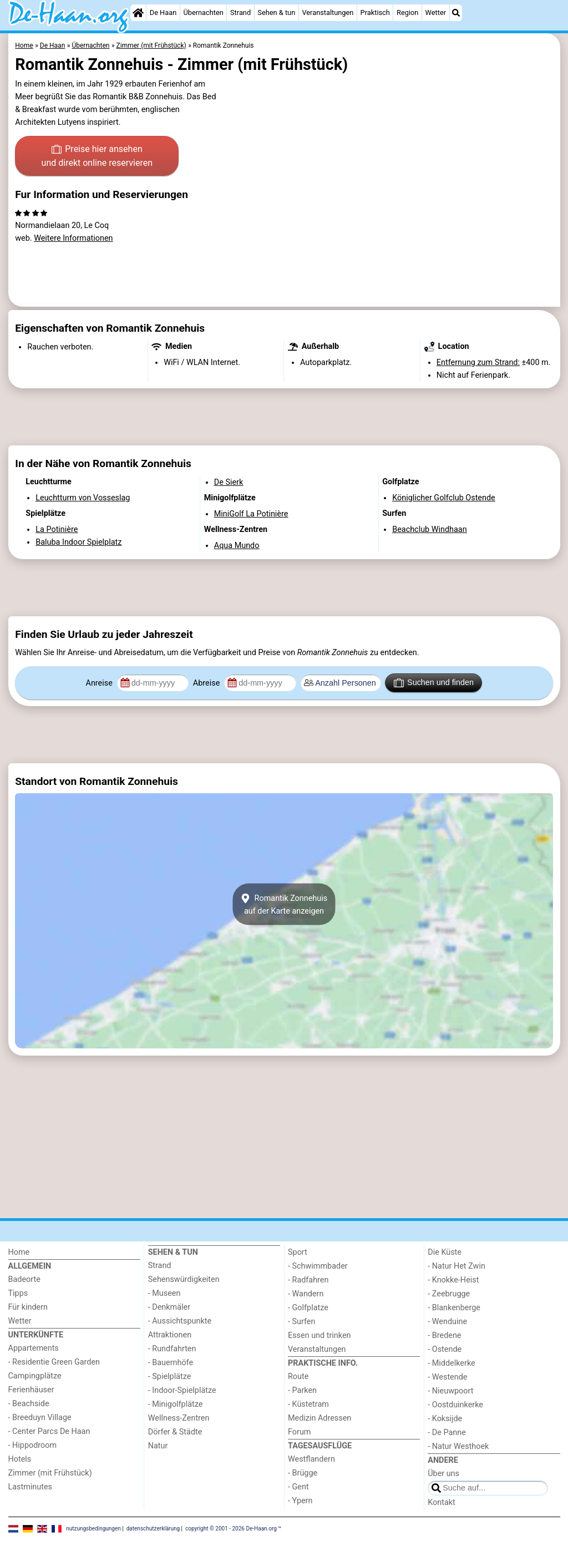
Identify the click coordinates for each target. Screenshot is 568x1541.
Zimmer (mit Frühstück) (50, 1473)
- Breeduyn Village (40, 1417)
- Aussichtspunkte (179, 1321)
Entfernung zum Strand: (478, 362)
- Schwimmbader (318, 1266)
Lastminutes (30, 1487)
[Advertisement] (284, 417)
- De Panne (447, 1432)
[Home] (138, 12)
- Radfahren (308, 1280)
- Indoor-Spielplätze (182, 1390)
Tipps (18, 1293)
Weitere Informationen (73, 238)
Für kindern (28, 1307)
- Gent (298, 1487)
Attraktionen (169, 1335)
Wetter (435, 12)
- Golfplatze (308, 1307)
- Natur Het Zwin (456, 1266)
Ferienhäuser (31, 1390)
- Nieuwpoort (450, 1391)
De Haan (163, 12)
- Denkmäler (169, 1307)
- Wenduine (447, 1321)
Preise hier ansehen (97, 157)
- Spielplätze (169, 1376)
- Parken (302, 1390)
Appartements (33, 1348)
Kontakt (441, 1502)
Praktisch (375, 12)
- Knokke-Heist (453, 1280)
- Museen (164, 1293)
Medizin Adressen (319, 1418)
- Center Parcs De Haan (49, 1431)
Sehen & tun (276, 12)
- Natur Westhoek (458, 1446)
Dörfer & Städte (175, 1432)
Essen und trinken (319, 1335)
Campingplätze (35, 1376)
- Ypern (300, 1500)
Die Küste (445, 1252)
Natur (158, 1446)
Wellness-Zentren (179, 1418)
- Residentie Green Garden (54, 1362)
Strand (240, 12)
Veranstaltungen (327, 12)
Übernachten (203, 12)
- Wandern (305, 1294)
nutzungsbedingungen (93, 1528)
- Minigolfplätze (175, 1404)
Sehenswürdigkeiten (184, 1279)
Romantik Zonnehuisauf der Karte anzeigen (284, 904)
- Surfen (301, 1321)
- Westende (447, 1377)
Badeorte (24, 1279)
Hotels (20, 1459)
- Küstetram (308, 1404)
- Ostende (445, 1349)
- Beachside (28, 1403)
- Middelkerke (451, 1363)
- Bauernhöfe (170, 1362)
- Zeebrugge (449, 1294)
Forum (299, 1432)
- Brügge (302, 1473)
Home (19, 1252)
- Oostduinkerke (455, 1405)
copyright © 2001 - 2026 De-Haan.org (231, 1528)
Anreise (100, 683)
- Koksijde (445, 1418)
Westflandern (311, 1459)
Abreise (207, 683)
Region (407, 12)
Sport (297, 1252)
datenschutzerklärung (153, 1528)
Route (298, 1376)
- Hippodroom (32, 1445)
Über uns (443, 1473)
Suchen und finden (434, 683)
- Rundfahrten (172, 1349)
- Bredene (444, 1335)
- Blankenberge (454, 1307)
